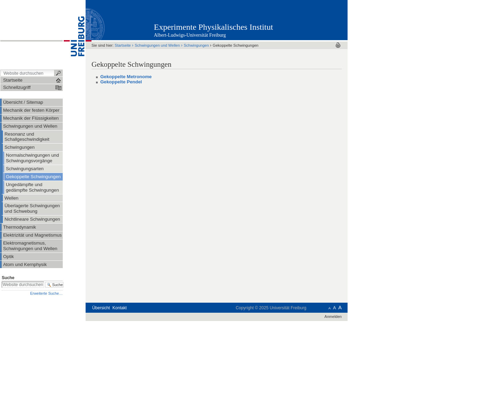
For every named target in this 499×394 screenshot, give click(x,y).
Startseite (123, 45)
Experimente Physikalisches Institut (213, 26)
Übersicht (101, 307)
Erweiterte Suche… (46, 293)
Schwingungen (196, 45)
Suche (8, 277)
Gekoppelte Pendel (121, 81)
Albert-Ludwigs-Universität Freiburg (190, 35)
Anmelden (333, 316)
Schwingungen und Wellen (157, 45)
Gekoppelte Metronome (125, 76)
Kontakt (120, 307)
